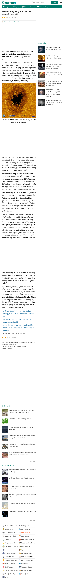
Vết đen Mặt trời (13, 342)
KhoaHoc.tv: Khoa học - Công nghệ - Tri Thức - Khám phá (11, 2)
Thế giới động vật (43, 7)
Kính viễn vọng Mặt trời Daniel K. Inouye (14, 346)
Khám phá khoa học (29, 7)
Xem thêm (33, 461)
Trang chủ (6, 7)
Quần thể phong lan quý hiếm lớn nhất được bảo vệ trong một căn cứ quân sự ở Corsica (18, 327)
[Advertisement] (19, 36)
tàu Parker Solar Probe (9, 344)
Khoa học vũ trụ (15, 21)
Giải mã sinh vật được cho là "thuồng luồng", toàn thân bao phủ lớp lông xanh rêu (18, 313)
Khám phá (7, 21)
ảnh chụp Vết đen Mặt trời (27, 342)
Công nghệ (16, 7)
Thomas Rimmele (7, 348)
